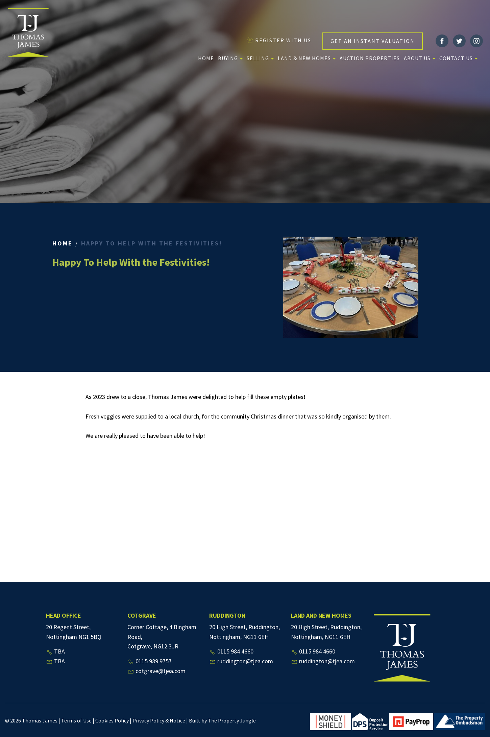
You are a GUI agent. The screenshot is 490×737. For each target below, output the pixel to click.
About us (419, 58)
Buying (230, 58)
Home (206, 58)
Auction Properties (370, 58)
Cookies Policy (112, 720)
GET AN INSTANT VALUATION (372, 41)
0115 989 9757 (149, 661)
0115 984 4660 (231, 651)
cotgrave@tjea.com (156, 671)
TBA (55, 651)
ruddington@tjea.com (241, 661)
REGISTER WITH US (279, 40)
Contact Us (458, 58)
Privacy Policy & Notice (158, 720)
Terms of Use (76, 720)
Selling (260, 58)
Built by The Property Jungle (222, 720)
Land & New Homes (307, 58)
